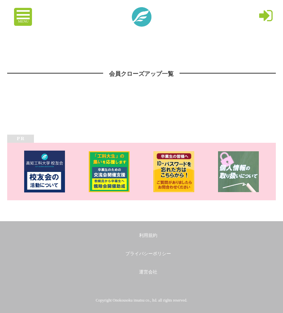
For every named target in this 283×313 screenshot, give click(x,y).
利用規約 (148, 235)
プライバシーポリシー (148, 253)
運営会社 (148, 272)
